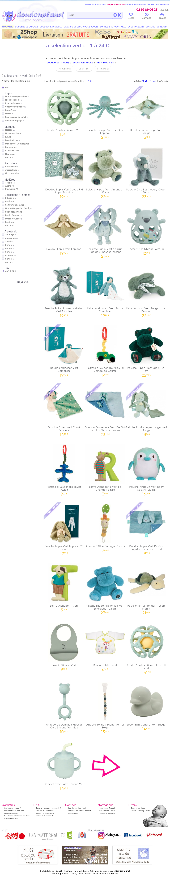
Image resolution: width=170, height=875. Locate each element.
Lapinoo (9, 222)
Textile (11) (10, 182)
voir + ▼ (9, 157)
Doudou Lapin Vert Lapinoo (64, 230)
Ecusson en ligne (138, 808)
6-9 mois (10, 255)
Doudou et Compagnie (17, 143)
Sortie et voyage (13, 120)
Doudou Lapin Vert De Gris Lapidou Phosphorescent (146, 528)
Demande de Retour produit (79, 811)
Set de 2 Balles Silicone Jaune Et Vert (146, 647)
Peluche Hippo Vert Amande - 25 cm (105, 171)
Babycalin (10, 147)
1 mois (8, 241)
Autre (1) (9, 186)
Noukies (9, 154)
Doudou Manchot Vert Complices (64, 350)
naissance (10, 238)
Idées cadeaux (12, 100)
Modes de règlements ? (46, 813)
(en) (17, 818)
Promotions (103, 69)
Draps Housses (12, 218)
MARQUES (162, 26)
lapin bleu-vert (105, 62)
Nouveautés (65, 69)
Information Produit (107, 808)
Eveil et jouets (12, 103)
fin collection (12, 173)
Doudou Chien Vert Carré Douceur (64, 409)
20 (143, 81)
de (10, 271)
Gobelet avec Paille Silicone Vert (64, 765)
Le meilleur (84, 69)
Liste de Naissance (107, 813)
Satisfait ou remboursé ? (46, 811)
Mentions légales (11, 813)
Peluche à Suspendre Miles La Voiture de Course (105, 350)
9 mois (8, 259)
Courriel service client (76, 808)
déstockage (11, 170)
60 (150, 81)
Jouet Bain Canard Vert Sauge (146, 705)
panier (162, 17)
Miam (8, 113)
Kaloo (8, 136)
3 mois (8, 245)
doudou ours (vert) (58, 62)
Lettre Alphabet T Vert (64, 586)
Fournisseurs (72, 813)
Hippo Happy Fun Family (18, 208)
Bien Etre (10, 110)
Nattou (8, 130)
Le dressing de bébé (15, 117)
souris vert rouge (83, 62)
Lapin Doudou (12, 215)
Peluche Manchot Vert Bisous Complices (105, 290)
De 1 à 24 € (34, 76)
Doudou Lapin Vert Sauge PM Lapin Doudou (64, 171)
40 (146, 81)
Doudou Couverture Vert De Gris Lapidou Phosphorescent (105, 409)
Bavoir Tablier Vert (105, 646)
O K (117, 15)
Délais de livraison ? (44, 816)
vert (24, 76)
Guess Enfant (12, 150)
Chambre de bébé (14, 106)
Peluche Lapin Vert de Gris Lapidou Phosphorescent (105, 231)
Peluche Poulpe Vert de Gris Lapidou (105, 112)
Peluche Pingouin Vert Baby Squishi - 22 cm (146, 468)
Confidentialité (10, 818)
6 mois (8, 252)
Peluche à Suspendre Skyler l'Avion (64, 468)
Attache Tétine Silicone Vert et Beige (105, 706)
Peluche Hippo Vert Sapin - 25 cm (146, 350)
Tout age (9, 234)
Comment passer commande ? (48, 808)
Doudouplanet (10, 76)
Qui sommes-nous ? (12, 808)
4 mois (8, 248)
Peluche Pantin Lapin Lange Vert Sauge (146, 409)
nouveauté (10, 166)
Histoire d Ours (13, 133)
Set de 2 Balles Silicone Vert (64, 111)
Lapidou (9, 201)
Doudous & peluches (16, 96)
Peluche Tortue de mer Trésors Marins (146, 587)
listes (131, 17)
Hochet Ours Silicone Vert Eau (146, 230)
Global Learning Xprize (140, 811)
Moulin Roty (11, 140)
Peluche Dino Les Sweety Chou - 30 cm (146, 171)
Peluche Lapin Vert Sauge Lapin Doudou (146, 290)
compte (146, 17)
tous (154, 81)
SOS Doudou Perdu (107, 811)
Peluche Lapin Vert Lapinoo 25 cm (64, 528)
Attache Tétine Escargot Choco (105, 527)
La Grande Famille (14, 205)
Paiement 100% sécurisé (14, 811)
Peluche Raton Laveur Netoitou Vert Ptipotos (64, 290)
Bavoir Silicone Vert (64, 646)
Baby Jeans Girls (13, 211)
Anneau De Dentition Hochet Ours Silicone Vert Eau (64, 706)
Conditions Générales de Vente (17, 816)
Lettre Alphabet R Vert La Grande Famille (105, 468)
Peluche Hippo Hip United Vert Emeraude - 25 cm (105, 587)
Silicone (9, 198)
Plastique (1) (11, 189)
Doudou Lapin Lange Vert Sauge (146, 112)
